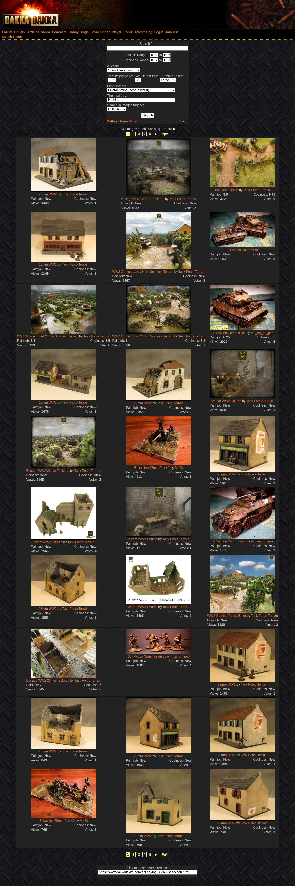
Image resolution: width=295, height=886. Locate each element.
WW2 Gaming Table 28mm (227, 615)
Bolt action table (226, 190)
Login (184, 121)
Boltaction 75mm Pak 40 (152, 468)
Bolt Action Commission (243, 250)
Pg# (165, 134)
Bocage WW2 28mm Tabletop (142, 199)
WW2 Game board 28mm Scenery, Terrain (142, 271)
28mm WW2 (48, 194)
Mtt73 (179, 468)
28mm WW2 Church (226, 401)
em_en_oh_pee (262, 333)
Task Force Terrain (75, 194)
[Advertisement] (240, 13)
